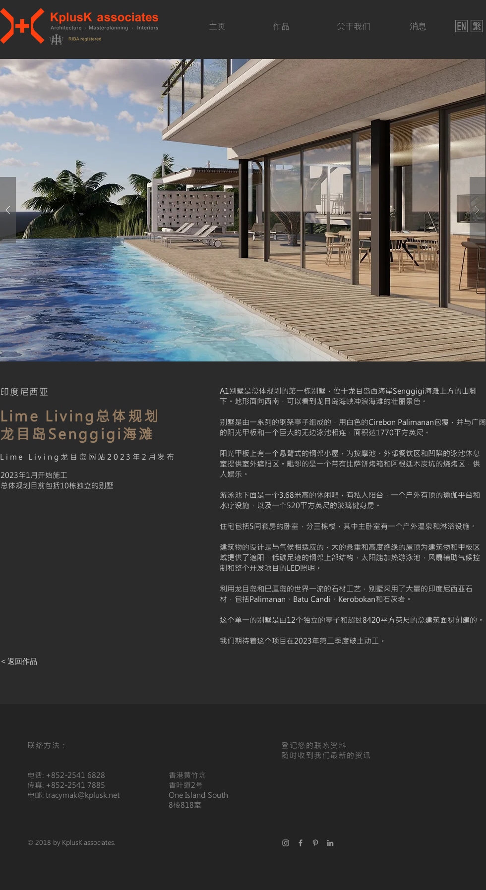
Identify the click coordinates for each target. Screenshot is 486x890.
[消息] (418, 26)
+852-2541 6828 (75, 775)
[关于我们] (353, 26)
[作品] (281, 26)
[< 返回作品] (19, 661)
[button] (243, 210)
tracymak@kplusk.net (83, 795)
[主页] (217, 26)
